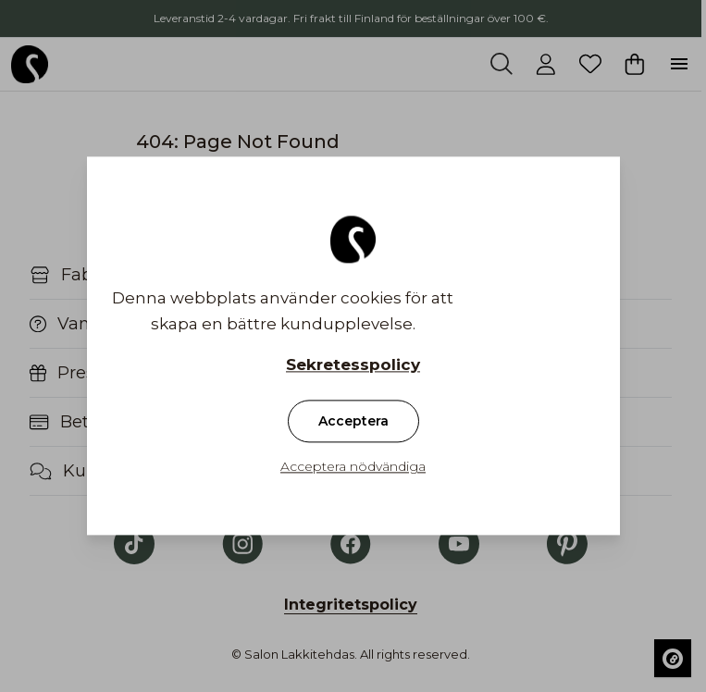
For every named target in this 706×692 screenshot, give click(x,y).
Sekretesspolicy (353, 365)
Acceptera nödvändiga (353, 467)
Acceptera (353, 422)
